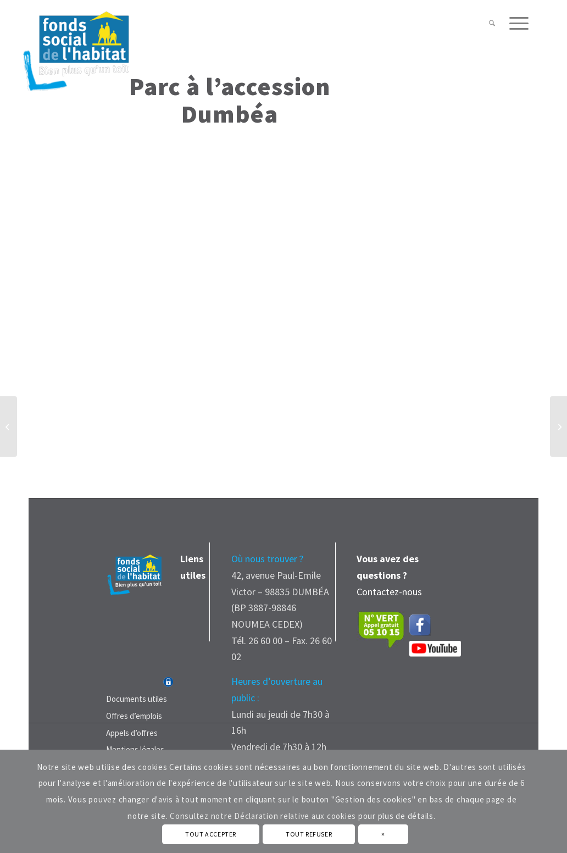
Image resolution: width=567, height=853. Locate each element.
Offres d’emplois (134, 716)
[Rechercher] (492, 23)
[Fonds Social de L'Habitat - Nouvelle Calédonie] (75, 46)
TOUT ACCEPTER (210, 834)
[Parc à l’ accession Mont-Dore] (558, 426)
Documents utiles (136, 699)
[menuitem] (492, 23)
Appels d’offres (132, 733)
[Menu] (515, 23)
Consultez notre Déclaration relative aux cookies (263, 816)
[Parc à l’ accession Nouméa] (8, 426)
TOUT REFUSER (309, 834)
